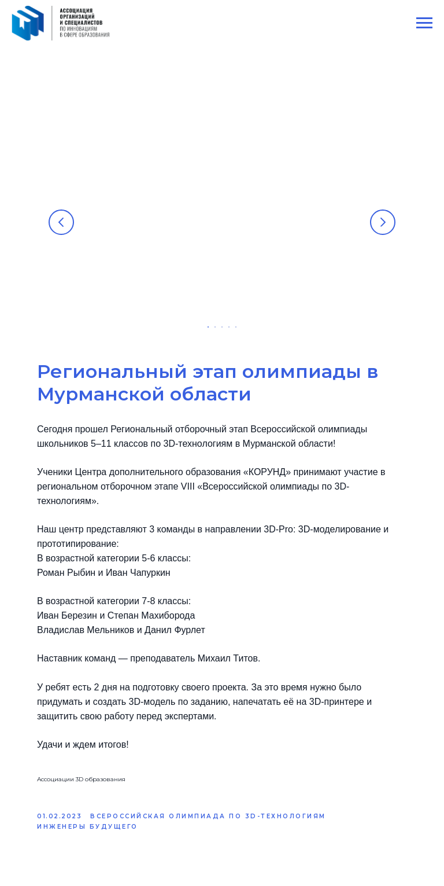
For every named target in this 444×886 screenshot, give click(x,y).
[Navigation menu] (424, 23)
